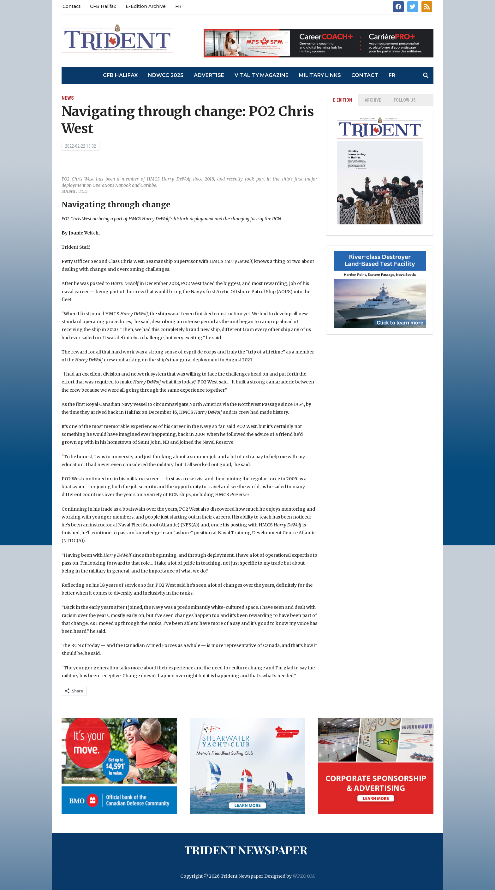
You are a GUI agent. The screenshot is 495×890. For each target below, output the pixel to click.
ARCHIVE (373, 100)
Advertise (209, 75)
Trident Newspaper (245, 849)
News (68, 98)
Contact (72, 6)
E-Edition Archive (146, 6)
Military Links (320, 75)
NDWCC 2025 (165, 75)
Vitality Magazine (262, 75)
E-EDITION (342, 100)
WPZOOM (304, 876)
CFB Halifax (103, 6)
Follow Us (405, 100)
